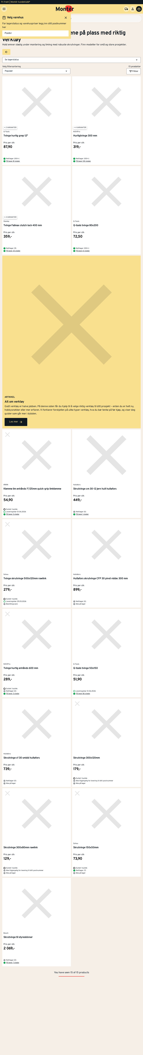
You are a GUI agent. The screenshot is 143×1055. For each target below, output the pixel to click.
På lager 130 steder (83, 161)
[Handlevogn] (139, 9)
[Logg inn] (133, 9)
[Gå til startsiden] (65, 8)
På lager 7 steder (12, 963)
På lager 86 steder (83, 694)
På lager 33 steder (13, 251)
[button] (71, 60)
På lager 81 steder (13, 161)
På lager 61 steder (83, 251)
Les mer (16, 422)
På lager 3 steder (12, 694)
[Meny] (4, 9)
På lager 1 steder (82, 514)
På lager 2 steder (12, 514)
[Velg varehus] (126, 9)
